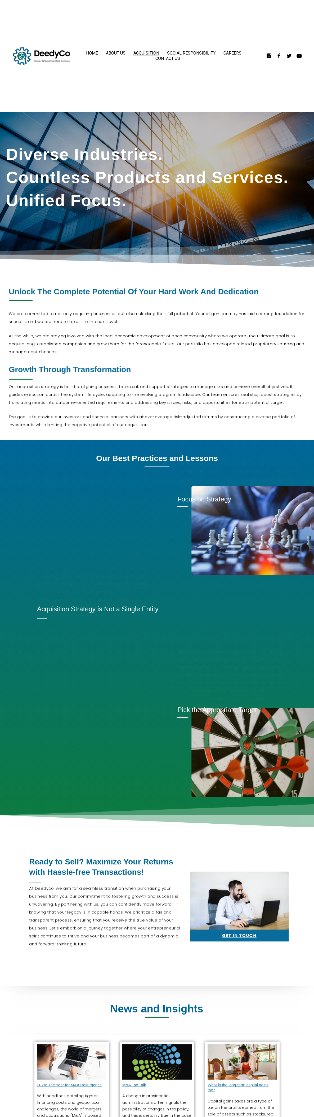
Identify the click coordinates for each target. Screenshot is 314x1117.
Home (92, 53)
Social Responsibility (191, 53)
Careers (232, 53)
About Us (115, 53)
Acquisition (146, 53)
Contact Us (167, 58)
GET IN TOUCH (288, 935)
